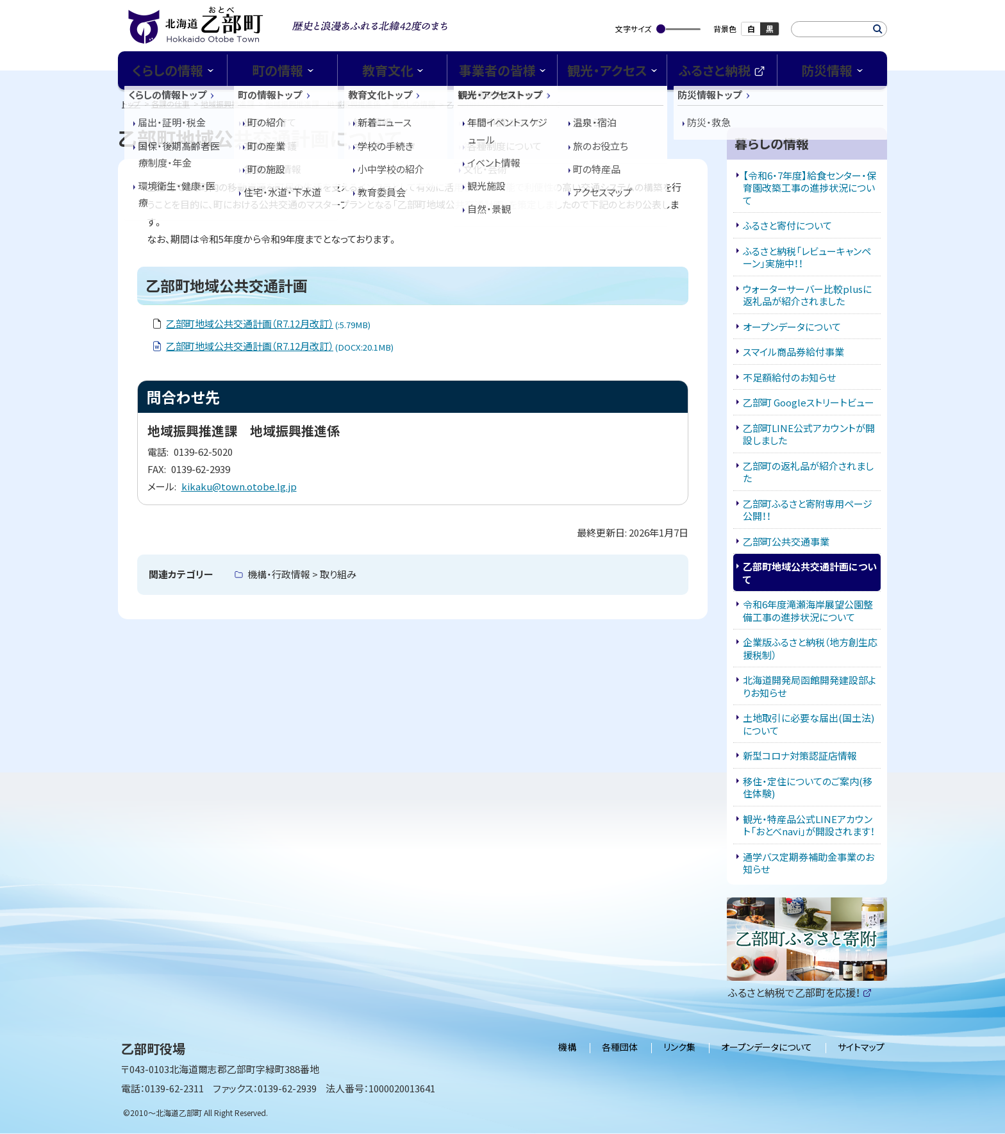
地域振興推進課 (227, 103)
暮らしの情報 (413, 103)
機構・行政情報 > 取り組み (301, 574)
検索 (877, 29)
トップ (131, 103)
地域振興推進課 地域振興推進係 (323, 103)
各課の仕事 (170, 103)
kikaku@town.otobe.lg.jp (239, 486)
